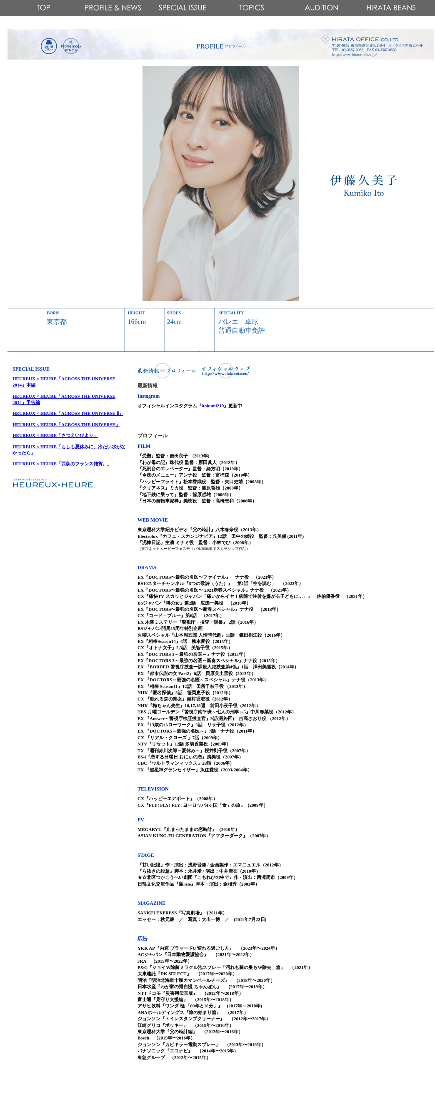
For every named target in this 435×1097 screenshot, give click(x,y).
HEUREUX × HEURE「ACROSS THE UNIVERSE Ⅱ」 (67, 413)
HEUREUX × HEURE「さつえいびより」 (55, 435)
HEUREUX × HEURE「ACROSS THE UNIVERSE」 (66, 424)
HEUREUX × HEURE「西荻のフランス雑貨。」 (62, 463)
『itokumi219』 (212, 405)
